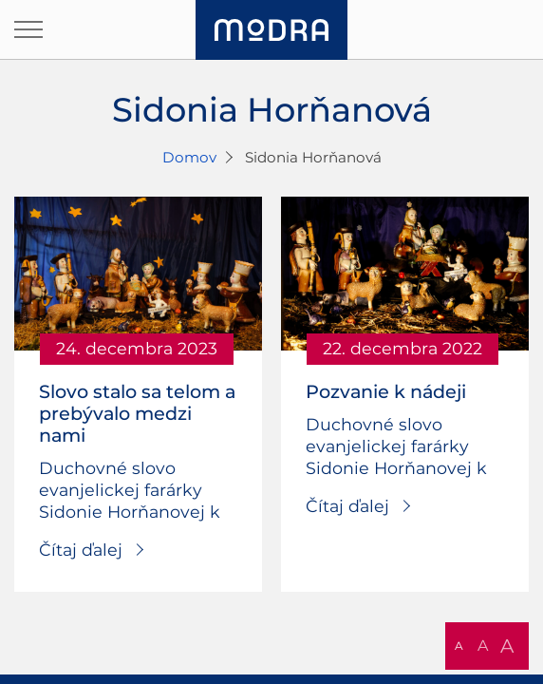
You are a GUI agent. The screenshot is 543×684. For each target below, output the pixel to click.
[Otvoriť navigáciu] (28, 29)
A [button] (459, 645)
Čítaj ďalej (80, 550)
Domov (189, 157)
